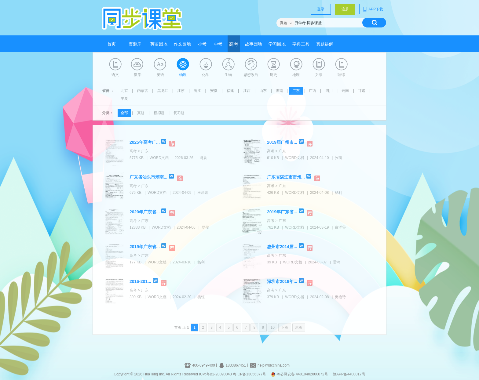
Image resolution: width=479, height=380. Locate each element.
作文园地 (182, 44)
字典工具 (300, 44)
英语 (160, 75)
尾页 (298, 327)
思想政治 (250, 75)
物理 (183, 75)
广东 (296, 91)
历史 (273, 75)
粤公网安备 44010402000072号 (300, 374)
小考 (202, 44)
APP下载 (372, 9)
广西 (312, 91)
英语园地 (158, 44)
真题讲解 (324, 44)
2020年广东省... (145, 211)
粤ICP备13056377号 (249, 374)
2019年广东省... (282, 211)
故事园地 (253, 44)
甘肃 (361, 91)
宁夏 (124, 98)
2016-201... (140, 281)
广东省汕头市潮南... (148, 177)
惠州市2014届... (282, 246)
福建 (230, 91)
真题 (140, 113)
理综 (341, 75)
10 (272, 327)
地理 (296, 75)
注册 (345, 9)
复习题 (179, 113)
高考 (233, 44)
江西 (246, 91)
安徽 (214, 91)
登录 (320, 9)
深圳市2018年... (282, 281)
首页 (111, 44)
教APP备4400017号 (349, 374)
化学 (205, 75)
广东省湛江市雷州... (286, 177)
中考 (218, 44)
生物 (228, 75)
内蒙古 (142, 91)
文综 (318, 75)
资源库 (135, 44)
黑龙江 (162, 91)
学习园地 (277, 44)
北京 (124, 91)
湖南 (279, 91)
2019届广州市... (282, 142)
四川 (329, 91)
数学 (137, 75)
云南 (345, 91)
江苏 (181, 91)
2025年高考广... (145, 142)
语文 (115, 75)
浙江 (197, 91)
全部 (124, 113)
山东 (263, 91)
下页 (284, 327)
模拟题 (159, 113)
